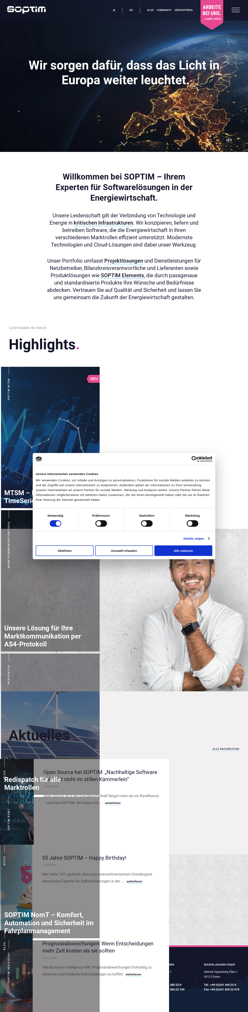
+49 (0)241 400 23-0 (223, 984)
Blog (150, 10)
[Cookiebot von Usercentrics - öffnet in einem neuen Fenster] (194, 459)
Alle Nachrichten (225, 749)
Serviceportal (184, 10)
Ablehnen (64, 550)
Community (164, 10)
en (131, 10)
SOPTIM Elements (122, 275)
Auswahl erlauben (124, 550)
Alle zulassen (183, 550)
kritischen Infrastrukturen (103, 223)
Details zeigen (193, 538)
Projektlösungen (123, 261)
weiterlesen (113, 803)
